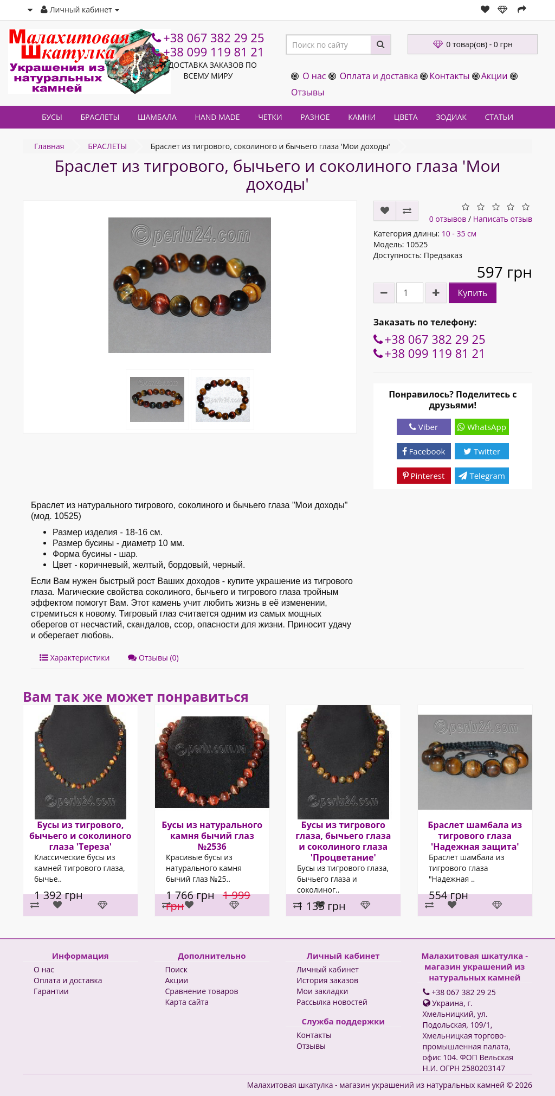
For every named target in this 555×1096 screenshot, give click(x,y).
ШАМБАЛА (157, 117)
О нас (314, 76)
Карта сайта (187, 1002)
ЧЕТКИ (270, 117)
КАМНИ (362, 117)
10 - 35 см (459, 233)
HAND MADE (217, 117)
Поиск (176, 969)
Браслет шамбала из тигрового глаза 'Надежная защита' (475, 836)
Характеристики (74, 657)
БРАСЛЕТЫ (99, 117)
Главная (49, 146)
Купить (473, 293)
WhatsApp (481, 426)
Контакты (449, 76)
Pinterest (424, 475)
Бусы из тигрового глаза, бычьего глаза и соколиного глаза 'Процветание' (343, 841)
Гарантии (51, 991)
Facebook (424, 451)
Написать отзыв (502, 219)
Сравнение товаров (201, 991)
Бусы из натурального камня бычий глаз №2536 (212, 836)
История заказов (327, 980)
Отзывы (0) (153, 657)
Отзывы (307, 92)
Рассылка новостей (331, 1002)
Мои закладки (322, 991)
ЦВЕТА (406, 117)
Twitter (481, 451)
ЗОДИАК (451, 117)
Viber (423, 426)
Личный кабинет (327, 969)
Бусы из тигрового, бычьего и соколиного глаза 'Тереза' (80, 836)
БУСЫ (52, 117)
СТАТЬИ (499, 117)
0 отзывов (448, 219)
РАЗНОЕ (315, 117)
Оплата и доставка (379, 76)
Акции (494, 76)
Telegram (482, 475)
